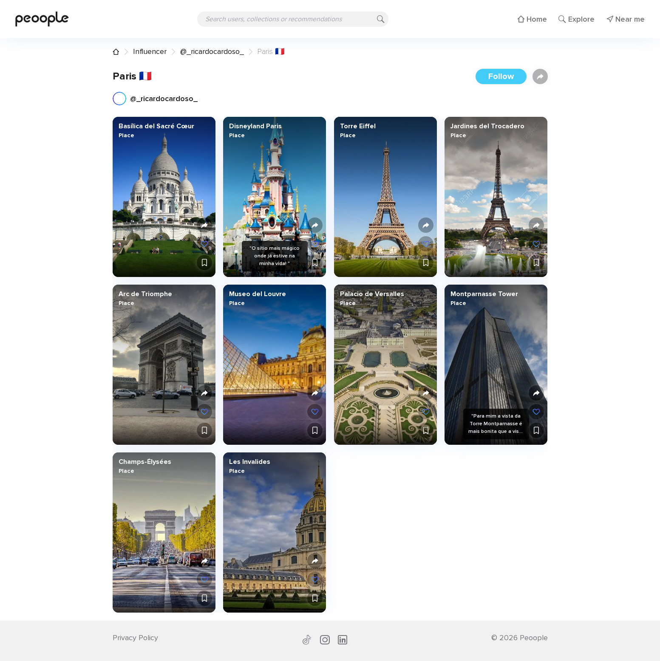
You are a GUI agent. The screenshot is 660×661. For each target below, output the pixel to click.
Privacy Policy (135, 637)
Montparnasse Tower (484, 294)
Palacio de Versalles (372, 294)
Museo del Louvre (257, 294)
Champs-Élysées (144, 461)
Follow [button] (501, 76)
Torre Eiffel (357, 126)
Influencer (150, 51)
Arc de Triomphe (145, 294)
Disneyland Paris (255, 126)
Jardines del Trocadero (487, 126)
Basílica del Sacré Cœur (156, 126)
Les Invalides (249, 461)
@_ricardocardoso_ (212, 51)
